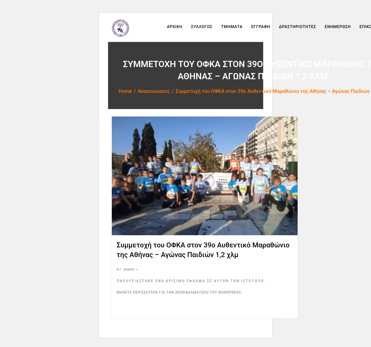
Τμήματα (231, 26)
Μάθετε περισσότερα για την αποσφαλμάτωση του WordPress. (179, 292)
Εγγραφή (260, 26)
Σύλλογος (201, 26)
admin (128, 269)
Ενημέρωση (338, 26)
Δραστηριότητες (297, 26)
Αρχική (174, 26)
